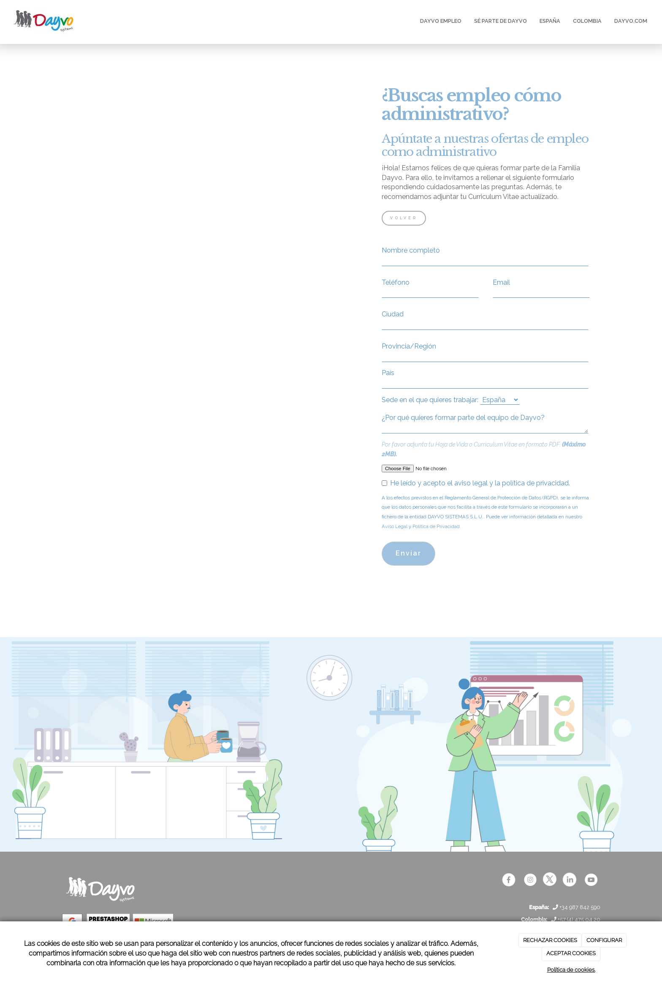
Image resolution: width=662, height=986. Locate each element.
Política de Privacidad (436, 526)
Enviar (408, 553)
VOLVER (404, 218)
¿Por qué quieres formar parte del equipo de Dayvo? (463, 418)
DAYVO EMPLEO (440, 21)
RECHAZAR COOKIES (550, 940)
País (388, 373)
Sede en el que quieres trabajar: (430, 400)
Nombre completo (411, 250)
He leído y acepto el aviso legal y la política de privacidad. (476, 483)
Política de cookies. (571, 970)
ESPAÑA (550, 21)
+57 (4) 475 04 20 (575, 919)
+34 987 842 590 (576, 907)
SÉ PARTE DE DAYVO (500, 21)
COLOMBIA (587, 21)
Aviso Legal (394, 526)
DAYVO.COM (630, 21)
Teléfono (396, 282)
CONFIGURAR (604, 940)
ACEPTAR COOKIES (571, 953)
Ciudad (393, 314)
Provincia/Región (409, 346)
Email (501, 282)
